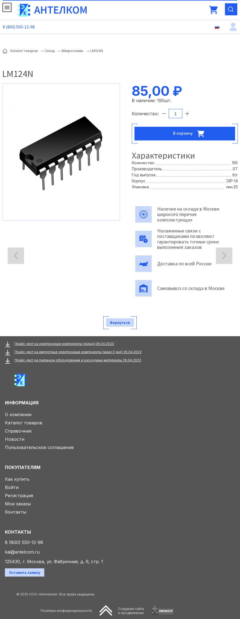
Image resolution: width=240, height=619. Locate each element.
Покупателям (22, 467)
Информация (22, 402)
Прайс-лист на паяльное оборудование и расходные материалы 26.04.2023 (77, 360)
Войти (12, 487)
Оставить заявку (24, 572)
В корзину (190, 133)
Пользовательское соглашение (39, 447)
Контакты (15, 512)
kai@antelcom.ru (22, 552)
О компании (18, 414)
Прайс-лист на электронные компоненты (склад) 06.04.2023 (64, 344)
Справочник (18, 431)
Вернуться (120, 322)
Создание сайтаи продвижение (131, 611)
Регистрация (19, 495)
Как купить (17, 479)
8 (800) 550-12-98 (19, 27)
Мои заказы (18, 503)
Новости (14, 439)
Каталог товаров (23, 422)
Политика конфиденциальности (66, 611)
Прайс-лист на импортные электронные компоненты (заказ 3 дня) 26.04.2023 (78, 352)
